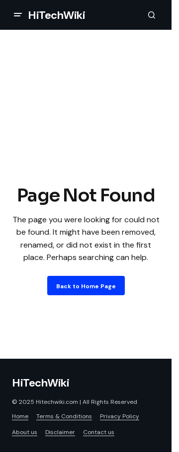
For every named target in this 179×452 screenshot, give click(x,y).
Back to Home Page (86, 286)
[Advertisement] (89, 128)
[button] (18, 15)
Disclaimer (60, 432)
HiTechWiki (57, 15)
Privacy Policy (119, 416)
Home (20, 416)
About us (24, 432)
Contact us (98, 432)
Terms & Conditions (64, 416)
